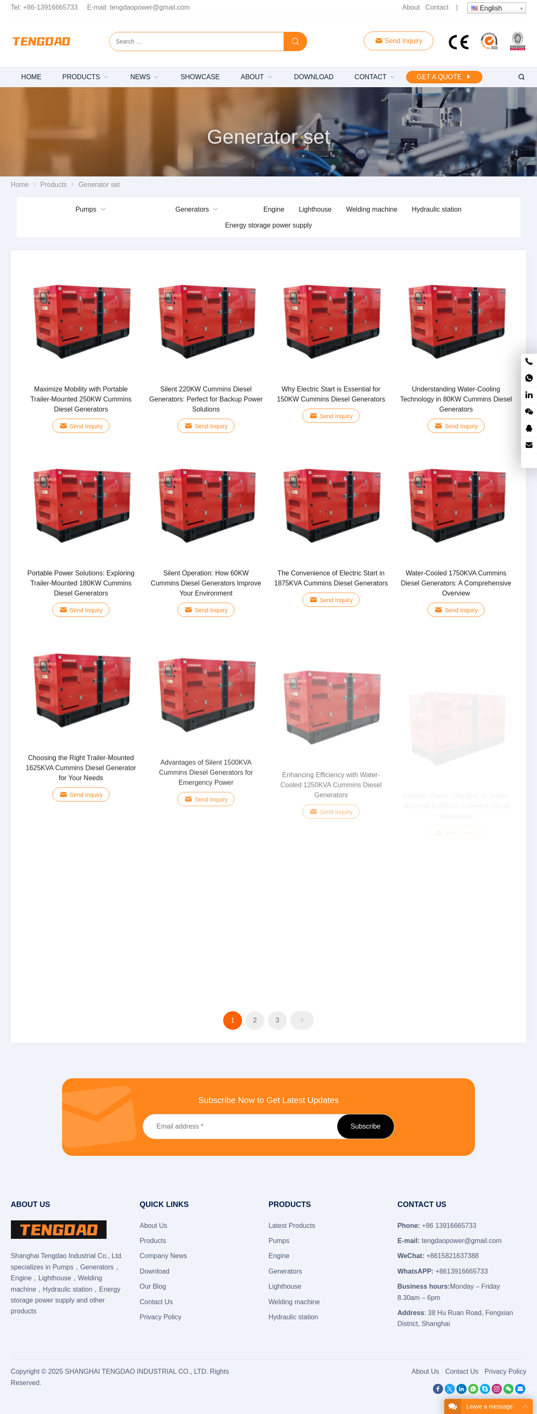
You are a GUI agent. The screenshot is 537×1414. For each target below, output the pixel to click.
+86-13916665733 (50, 7)
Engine (273, 209)
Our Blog (153, 1286)
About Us (153, 1225)
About (411, 7)
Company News (163, 1255)
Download (154, 1271)
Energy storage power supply (268, 225)
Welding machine (371, 209)
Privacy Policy (161, 1317)
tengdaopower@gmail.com (150, 7)
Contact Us (156, 1301)
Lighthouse (315, 209)
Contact (436, 7)
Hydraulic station (436, 209)
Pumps (86, 209)
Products (153, 1240)
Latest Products (291, 1225)
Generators (192, 209)
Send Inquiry (398, 40)
